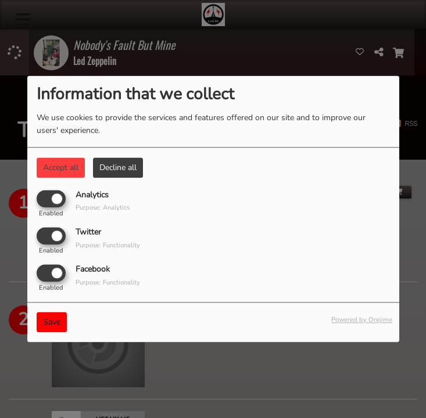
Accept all (60, 167)
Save (51, 322)
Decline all (118, 167)
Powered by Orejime (361, 320)
